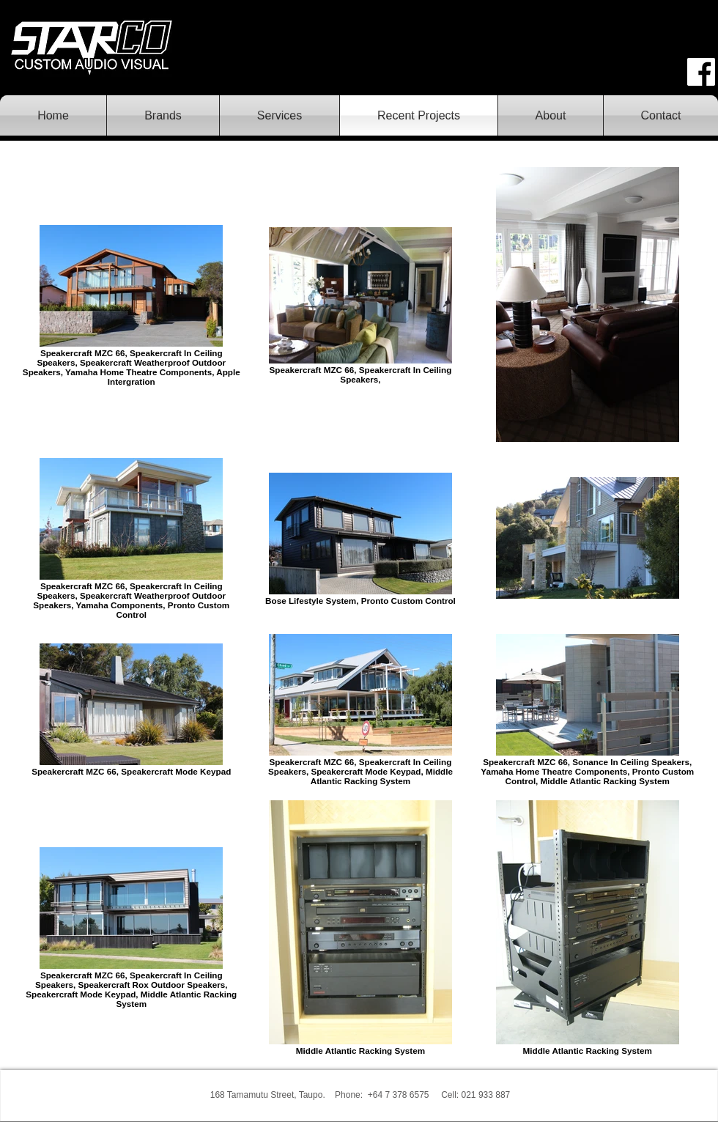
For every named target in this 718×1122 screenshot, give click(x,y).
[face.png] (701, 72)
